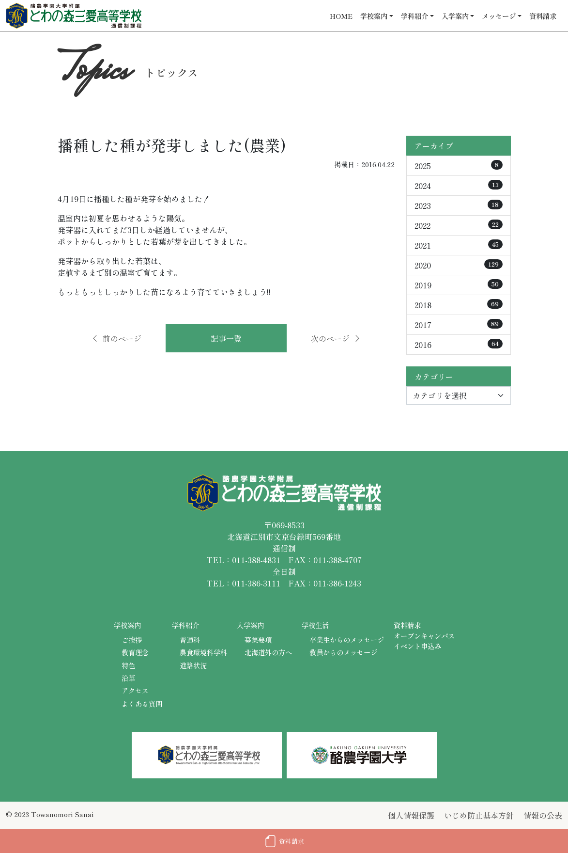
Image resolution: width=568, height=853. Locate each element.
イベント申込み (417, 646)
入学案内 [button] (455, 16)
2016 (458, 344)
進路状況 (193, 665)
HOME (341, 16)
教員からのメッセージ (343, 652)
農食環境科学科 (203, 652)
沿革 (128, 678)
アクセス (135, 690)
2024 (458, 185)
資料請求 (542, 16)
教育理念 (135, 652)
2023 (458, 205)
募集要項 (258, 639)
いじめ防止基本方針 (479, 815)
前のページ (116, 338)
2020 (458, 265)
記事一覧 (226, 338)
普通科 (190, 639)
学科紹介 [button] (414, 16)
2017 (458, 325)
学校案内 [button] (373, 16)
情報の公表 (542, 815)
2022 (458, 225)
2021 (458, 245)
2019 (458, 285)
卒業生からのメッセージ (346, 639)
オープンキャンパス (424, 636)
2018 (458, 305)
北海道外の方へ (268, 652)
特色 (128, 665)
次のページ (336, 338)
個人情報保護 (411, 815)
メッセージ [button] (499, 16)
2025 (458, 166)
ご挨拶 (132, 639)
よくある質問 (142, 703)
